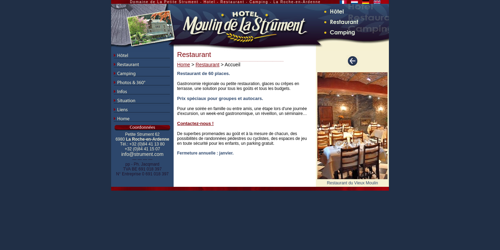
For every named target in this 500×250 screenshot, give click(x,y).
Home (183, 64)
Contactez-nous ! (195, 123)
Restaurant (207, 64)
